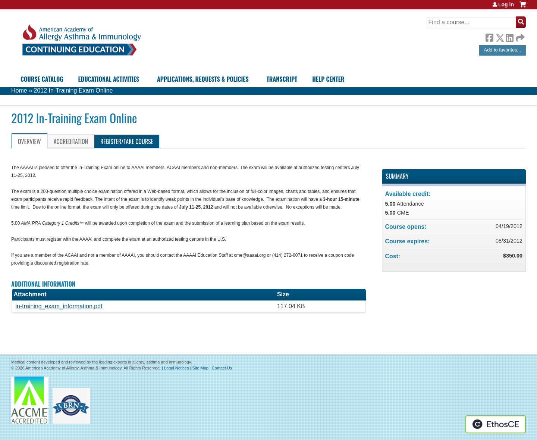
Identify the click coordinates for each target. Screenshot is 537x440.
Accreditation (71, 141)
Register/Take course (126, 141)
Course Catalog (42, 79)
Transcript (282, 79)
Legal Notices (176, 368)
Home (19, 90)
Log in (506, 4)
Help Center (328, 79)
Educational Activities (108, 79)
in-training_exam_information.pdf (58, 306)
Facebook (489, 36)
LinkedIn (509, 36)
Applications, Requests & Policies (203, 79)
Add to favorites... (502, 50)
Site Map (200, 368)
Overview (29, 141)
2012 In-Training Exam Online (73, 90)
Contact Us (222, 368)
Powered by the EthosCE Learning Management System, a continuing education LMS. (495, 424)
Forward (519, 36)
